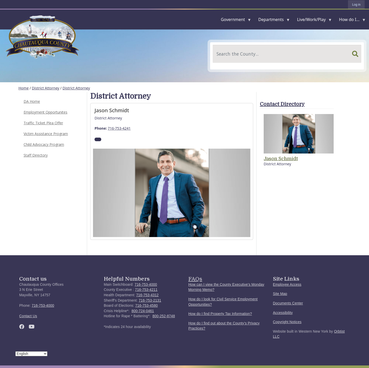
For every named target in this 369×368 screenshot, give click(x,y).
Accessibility (283, 313)
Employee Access (287, 285)
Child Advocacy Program (44, 144)
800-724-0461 (142, 311)
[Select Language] (31, 353)
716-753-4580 (146, 306)
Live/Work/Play (312, 21)
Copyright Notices (287, 322)
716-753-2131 (150, 300)
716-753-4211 (146, 290)
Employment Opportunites (45, 112)
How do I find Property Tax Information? (220, 314)
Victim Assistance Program (46, 133)
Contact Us (28, 316)
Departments (272, 21)
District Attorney (45, 88)
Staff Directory (36, 155)
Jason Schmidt (281, 158)
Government (234, 21)
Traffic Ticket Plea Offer (43, 122)
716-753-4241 (119, 128)
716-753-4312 (147, 295)
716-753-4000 (43, 306)
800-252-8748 (163, 316)
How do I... (350, 21)
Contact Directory (282, 104)
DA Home (32, 101)
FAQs (195, 279)
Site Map (280, 294)
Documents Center (288, 303)
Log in (356, 4)
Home (23, 88)
